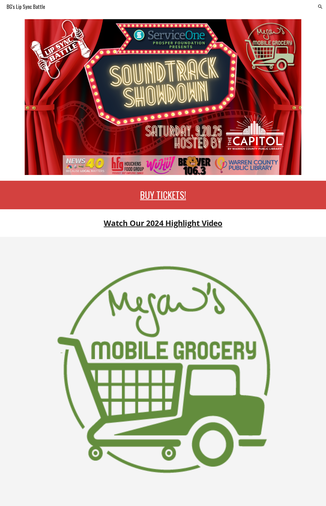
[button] (320, 6)
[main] (163, 195)
